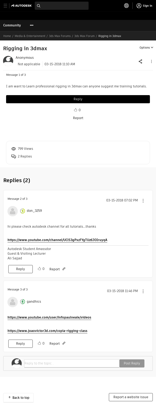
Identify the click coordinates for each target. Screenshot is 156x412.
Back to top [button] (20, 397)
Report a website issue (130, 397)
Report (78, 118)
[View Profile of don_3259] (34, 210)
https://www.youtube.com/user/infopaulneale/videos (49, 317)
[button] (151, 61)
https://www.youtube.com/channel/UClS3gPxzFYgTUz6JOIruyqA (57, 240)
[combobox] (62, 6)
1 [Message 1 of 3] (19, 75)
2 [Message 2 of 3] (21, 199)
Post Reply (132, 363)
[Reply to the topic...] (71, 363)
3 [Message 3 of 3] (21, 289)
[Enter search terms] (62, 6)
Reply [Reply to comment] (20, 269)
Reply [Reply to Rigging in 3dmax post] (78, 99)
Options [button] (145, 48)
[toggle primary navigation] (8, 5)
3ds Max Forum (84, 36)
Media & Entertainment (30, 36)
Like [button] (75, 110)
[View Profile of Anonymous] (25, 57)
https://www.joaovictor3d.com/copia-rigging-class (47, 330)
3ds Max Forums (60, 36)
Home (7, 36)
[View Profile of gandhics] (34, 301)
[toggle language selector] (126, 5)
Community (12, 25)
